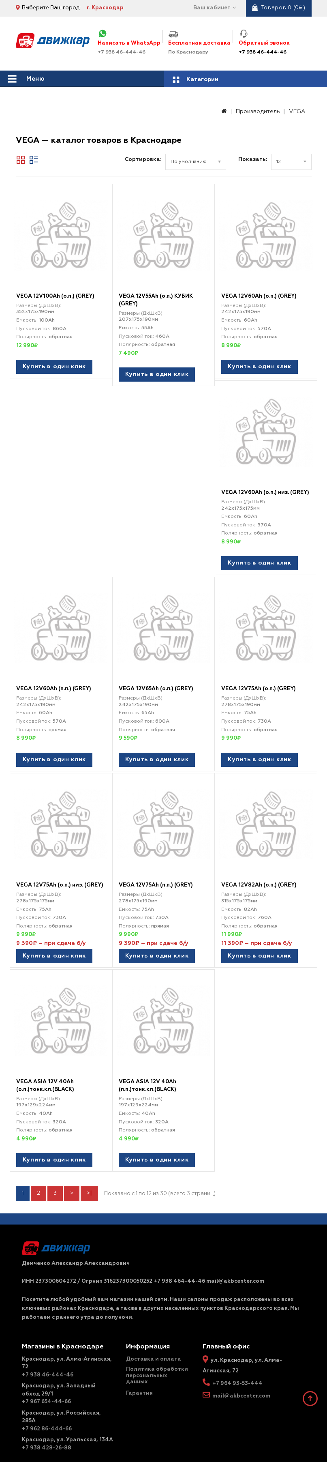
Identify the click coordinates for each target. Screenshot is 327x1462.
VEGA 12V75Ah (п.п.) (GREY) (156, 879)
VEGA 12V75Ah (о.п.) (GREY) (258, 685)
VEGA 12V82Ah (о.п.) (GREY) (259, 879)
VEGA (297, 111)
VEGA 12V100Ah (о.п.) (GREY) (55, 296)
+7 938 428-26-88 (46, 1438)
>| (89, 1184)
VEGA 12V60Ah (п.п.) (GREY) (53, 685)
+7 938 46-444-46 (262, 52)
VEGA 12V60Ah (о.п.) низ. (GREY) (265, 490)
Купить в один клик (54, 366)
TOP (311, 1399)
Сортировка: (143, 159)
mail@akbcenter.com (241, 1386)
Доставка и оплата (153, 1350)
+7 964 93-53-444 (237, 1374)
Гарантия (139, 1384)
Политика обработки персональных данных (157, 1366)
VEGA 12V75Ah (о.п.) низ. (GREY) (59, 879)
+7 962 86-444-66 (47, 1419)
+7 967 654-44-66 (46, 1392)
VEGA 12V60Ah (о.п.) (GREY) (259, 296)
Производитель (258, 111)
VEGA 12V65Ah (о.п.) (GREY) (156, 685)
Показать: (252, 159)
